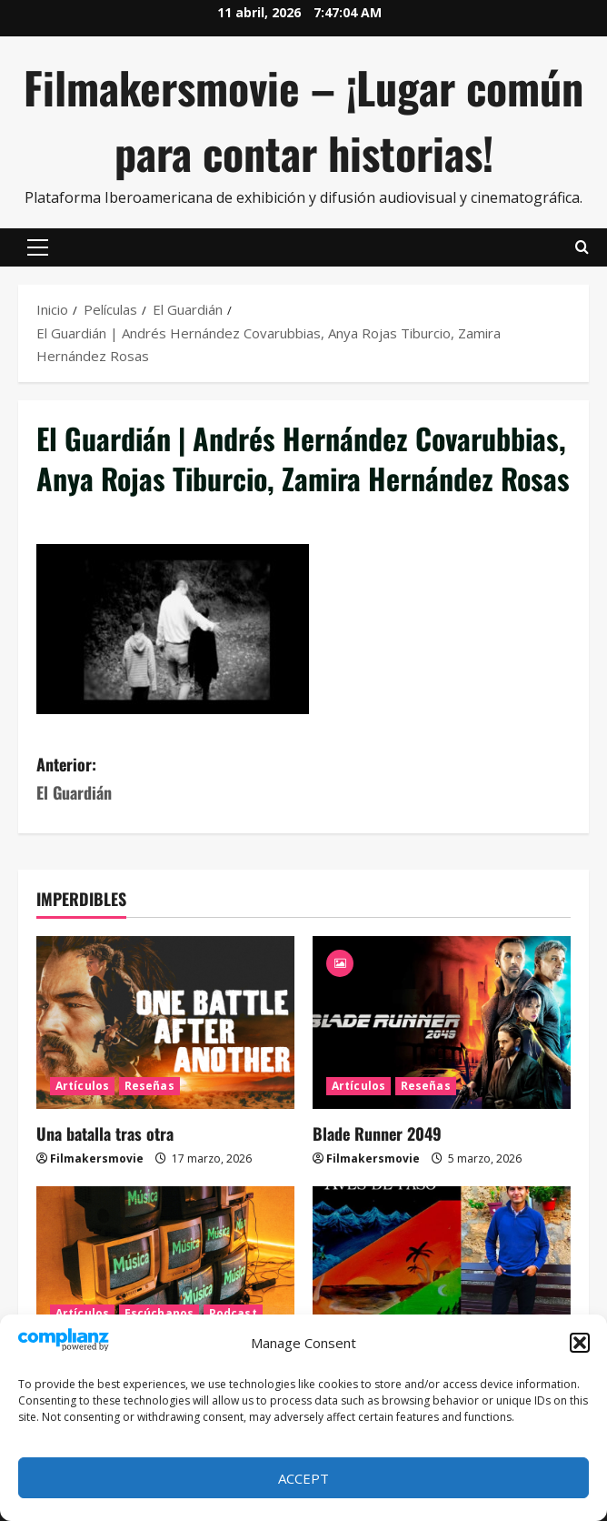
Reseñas (149, 1085)
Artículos (82, 1085)
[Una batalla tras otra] (165, 1022)
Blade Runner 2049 (377, 1133)
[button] (580, 1343)
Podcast (233, 1313)
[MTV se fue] (165, 1272)
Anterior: (170, 779)
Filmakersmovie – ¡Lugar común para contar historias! (303, 120)
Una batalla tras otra (105, 1133)
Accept (303, 1478)
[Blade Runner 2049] (442, 1022)
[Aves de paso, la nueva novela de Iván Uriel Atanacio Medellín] (442, 1272)
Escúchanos (159, 1313)
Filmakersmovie (97, 1158)
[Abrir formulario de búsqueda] (582, 247)
